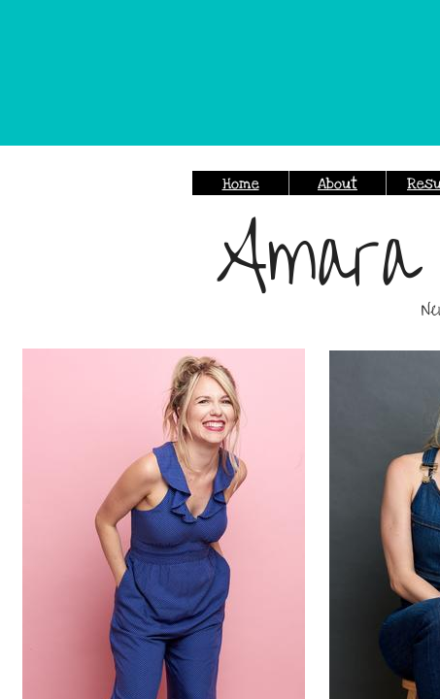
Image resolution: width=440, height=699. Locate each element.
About (337, 183)
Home (240, 183)
